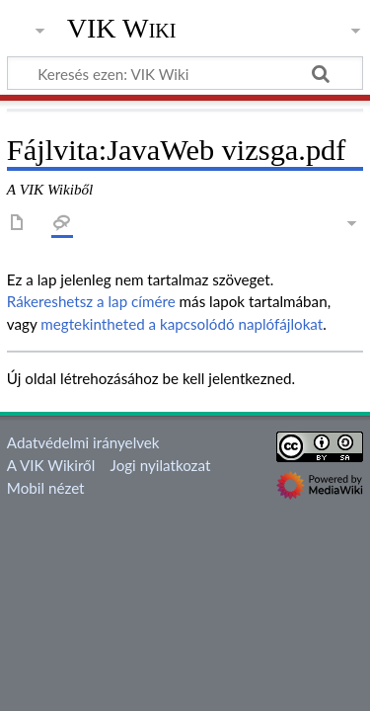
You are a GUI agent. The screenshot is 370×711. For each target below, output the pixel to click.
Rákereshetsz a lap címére (91, 301)
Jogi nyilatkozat (161, 465)
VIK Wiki (122, 28)
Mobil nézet (46, 488)
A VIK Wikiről (51, 465)
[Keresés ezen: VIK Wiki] (185, 73)
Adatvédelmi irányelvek (83, 442)
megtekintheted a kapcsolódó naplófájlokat (181, 324)
